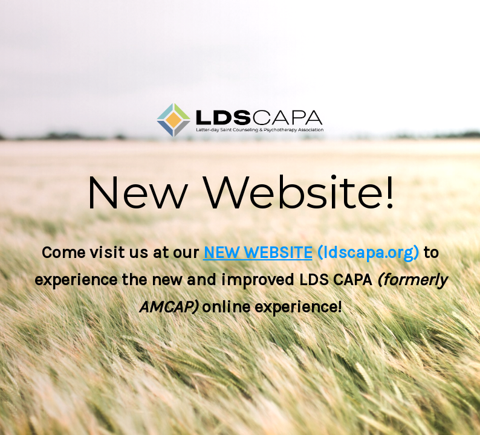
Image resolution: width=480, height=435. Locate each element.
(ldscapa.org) (366, 252)
